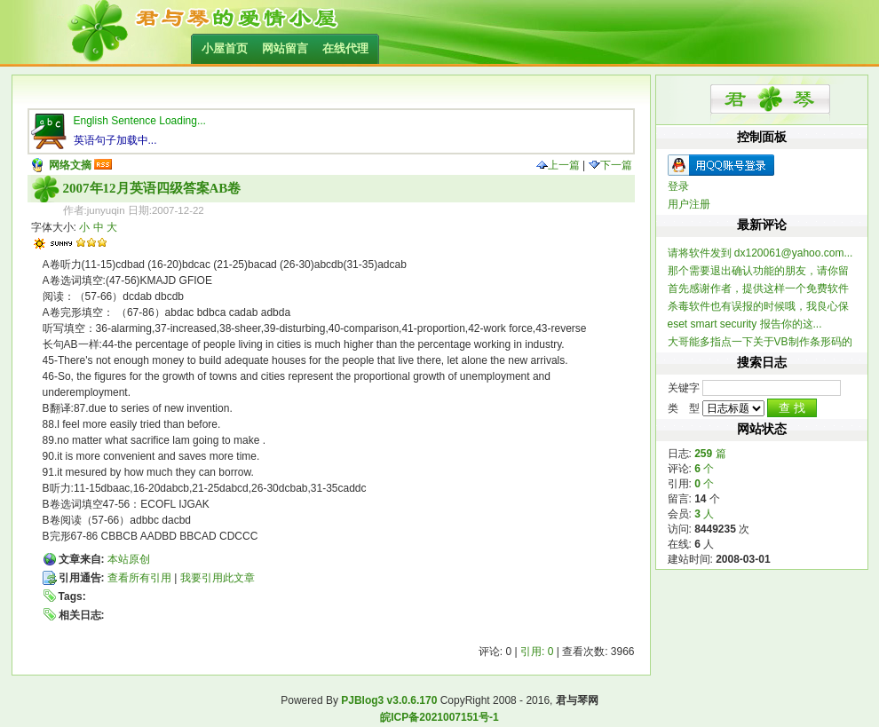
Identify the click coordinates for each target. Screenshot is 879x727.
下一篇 (610, 165)
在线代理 (345, 48)
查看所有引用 (139, 578)
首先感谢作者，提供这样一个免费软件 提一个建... (758, 289)
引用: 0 (536, 651)
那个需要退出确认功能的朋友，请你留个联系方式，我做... (758, 271)
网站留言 (285, 48)
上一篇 (558, 165)
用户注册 (689, 204)
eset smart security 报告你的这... (745, 324)
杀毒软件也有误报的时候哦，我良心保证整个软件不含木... (758, 306)
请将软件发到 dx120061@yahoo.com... (760, 253)
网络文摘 (70, 165)
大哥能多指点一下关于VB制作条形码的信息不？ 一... (760, 342)
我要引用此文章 (217, 578)
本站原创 (128, 559)
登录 (678, 186)
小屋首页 (225, 48)
